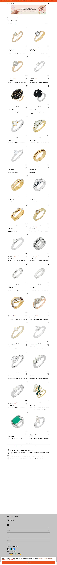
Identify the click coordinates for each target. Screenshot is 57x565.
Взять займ (9, 479)
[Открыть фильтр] (49, 24)
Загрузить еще (28, 443)
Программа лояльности (11, 529)
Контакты (9, 544)
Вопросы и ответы (10, 531)
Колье (8, 512)
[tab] (16, 106)
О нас (8, 497)
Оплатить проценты (10, 524)
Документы (9, 542)
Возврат (8, 527)
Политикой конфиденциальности (45, 558)
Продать (8, 490)
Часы (8, 514)
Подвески (9, 510)
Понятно (28, 562)
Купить (8, 492)
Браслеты (9, 507)
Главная (8, 17)
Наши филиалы (10, 471)
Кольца (8, 503)
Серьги (8, 505)
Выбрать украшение (27, 0)
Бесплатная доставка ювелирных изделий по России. (12, 0)
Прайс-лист (9, 481)
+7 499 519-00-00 (10, 470)
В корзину (26, 49)
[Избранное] (27, 27)
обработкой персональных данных (8, 559)
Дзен (8, 475)
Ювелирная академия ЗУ (11, 540)
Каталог (12, 17)
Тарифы (8, 483)
